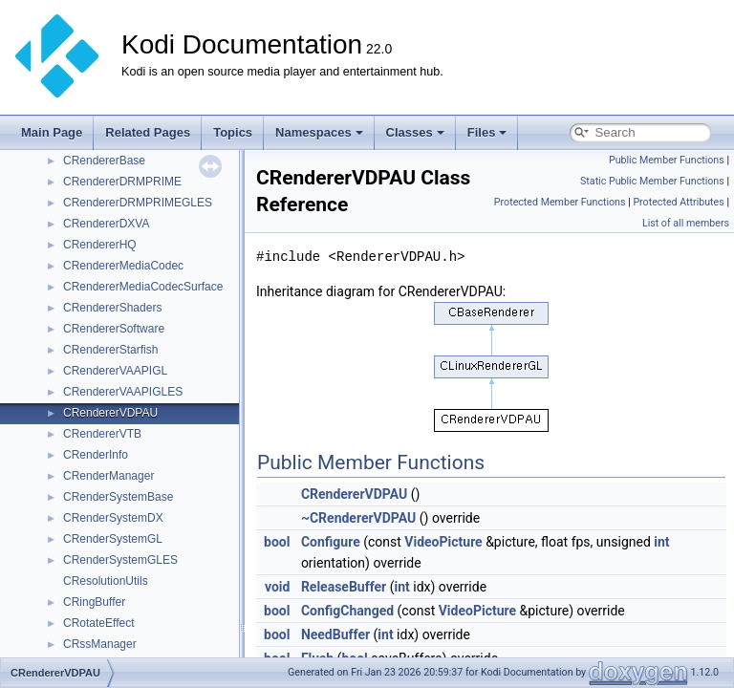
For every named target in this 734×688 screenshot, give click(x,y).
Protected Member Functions (560, 202)
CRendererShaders (112, 307)
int (661, 541)
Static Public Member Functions (652, 181)
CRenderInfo (95, 455)
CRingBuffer (94, 602)
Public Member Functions (666, 160)
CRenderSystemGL (112, 539)
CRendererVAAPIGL (115, 370)
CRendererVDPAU (110, 412)
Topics (232, 132)
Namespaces (319, 132)
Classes (415, 132)
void (277, 586)
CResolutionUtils (105, 581)
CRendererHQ (100, 244)
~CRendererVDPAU (358, 518)
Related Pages (147, 132)
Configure (330, 541)
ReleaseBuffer (343, 586)
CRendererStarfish (110, 349)
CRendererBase (104, 160)
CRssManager (100, 644)
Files (487, 132)
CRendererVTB (102, 434)
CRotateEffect (98, 623)
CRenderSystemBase (118, 497)
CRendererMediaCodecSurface (143, 286)
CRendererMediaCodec (123, 265)
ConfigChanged (347, 610)
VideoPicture (443, 541)
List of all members (685, 223)
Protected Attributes (678, 202)
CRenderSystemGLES (120, 560)
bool (277, 541)
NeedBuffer (335, 634)
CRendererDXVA (106, 223)
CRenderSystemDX (113, 518)
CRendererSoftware (113, 328)
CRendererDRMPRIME (122, 181)
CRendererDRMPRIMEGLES (137, 202)
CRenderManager (108, 476)
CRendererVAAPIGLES (123, 391)
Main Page (51, 132)
